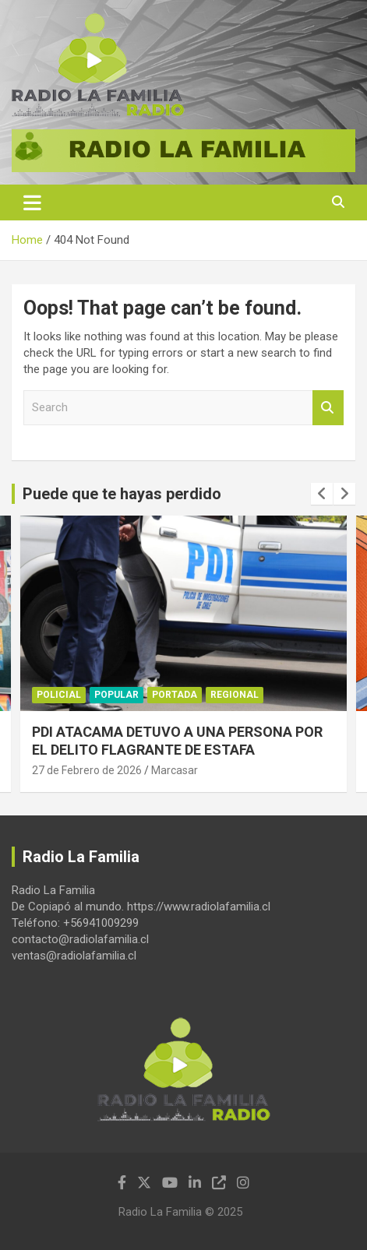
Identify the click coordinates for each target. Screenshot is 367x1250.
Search (328, 407)
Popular (116, 694)
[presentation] (322, 494)
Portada (174, 694)
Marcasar (174, 770)
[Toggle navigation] (32, 202)
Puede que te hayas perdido (122, 493)
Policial (59, 694)
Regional (234, 694)
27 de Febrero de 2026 (87, 770)
